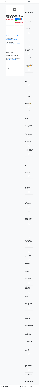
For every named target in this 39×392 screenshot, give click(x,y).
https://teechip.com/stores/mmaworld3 (12, 35)
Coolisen (6, 1)
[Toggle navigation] (10, 1)
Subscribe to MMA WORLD (19, 22)
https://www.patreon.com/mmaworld (11, 39)
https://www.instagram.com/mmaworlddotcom (13, 43)
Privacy (21, 388)
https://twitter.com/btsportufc (13, 59)
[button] (29, 1)
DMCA (21, 387)
